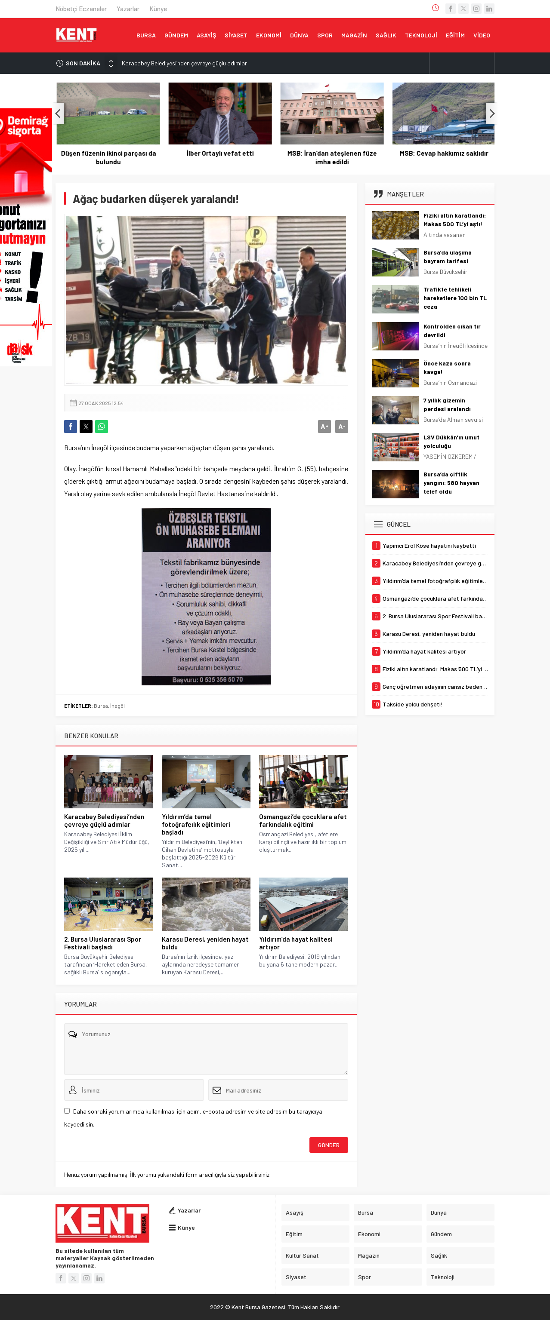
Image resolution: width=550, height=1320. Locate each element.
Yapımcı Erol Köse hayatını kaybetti (107, 157)
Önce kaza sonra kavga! (447, 367)
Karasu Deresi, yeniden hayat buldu (205, 943)
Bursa (101, 706)
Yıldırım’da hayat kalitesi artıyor (296, 943)
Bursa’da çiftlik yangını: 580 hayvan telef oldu (451, 482)
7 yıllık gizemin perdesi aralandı (447, 404)
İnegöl (117, 706)
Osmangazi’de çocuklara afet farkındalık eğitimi (303, 820)
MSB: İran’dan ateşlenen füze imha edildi (443, 157)
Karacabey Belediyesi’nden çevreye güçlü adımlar (184, 63)
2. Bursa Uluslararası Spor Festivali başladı (102, 943)
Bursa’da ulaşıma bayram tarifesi (447, 256)
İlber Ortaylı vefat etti (331, 153)
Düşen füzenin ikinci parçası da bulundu (219, 157)
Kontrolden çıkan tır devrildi (452, 330)
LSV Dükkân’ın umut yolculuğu (451, 441)
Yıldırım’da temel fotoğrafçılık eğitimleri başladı (196, 824)
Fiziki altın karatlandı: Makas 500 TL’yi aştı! (454, 219)
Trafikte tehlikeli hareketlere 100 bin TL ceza (455, 297)
